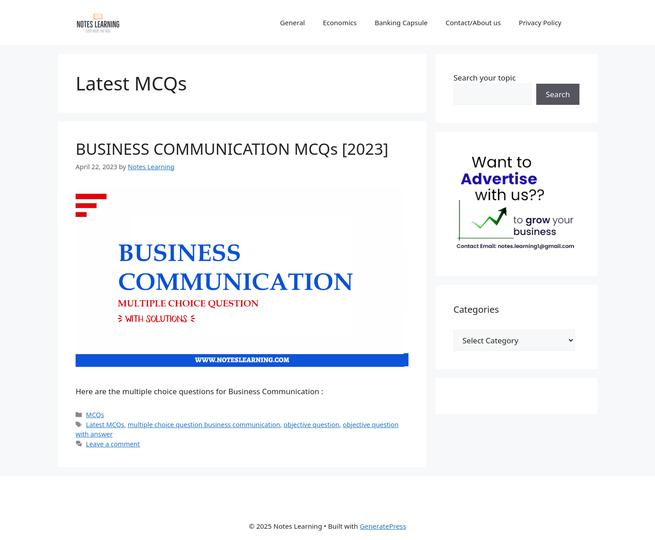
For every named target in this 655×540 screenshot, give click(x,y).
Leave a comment (113, 444)
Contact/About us (473, 22)
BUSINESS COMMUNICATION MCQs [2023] (232, 148)
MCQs (95, 414)
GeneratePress (383, 526)
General (292, 22)
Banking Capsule (401, 22)
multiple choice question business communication (204, 424)
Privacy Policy (540, 22)
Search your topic (484, 77)
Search (558, 94)
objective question (311, 424)
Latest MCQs (105, 424)
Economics (340, 22)
